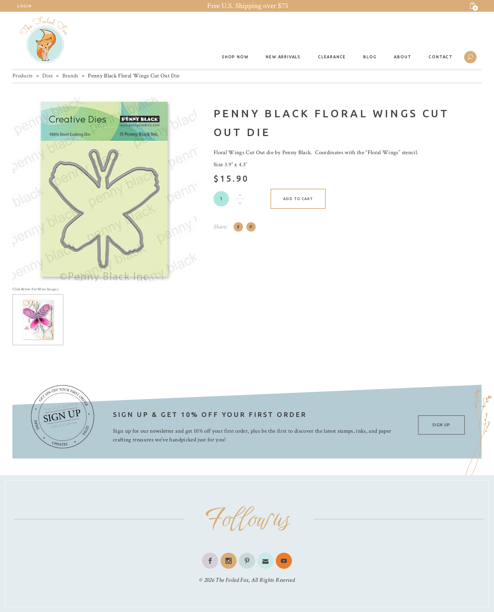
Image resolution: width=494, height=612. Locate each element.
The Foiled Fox (231, 580)
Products (22, 75)
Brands (70, 75)
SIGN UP (441, 425)
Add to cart (298, 199)
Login (24, 6)
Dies (47, 75)
